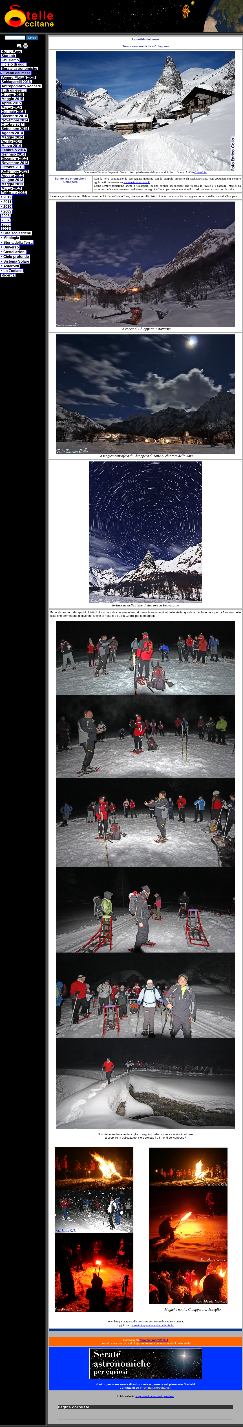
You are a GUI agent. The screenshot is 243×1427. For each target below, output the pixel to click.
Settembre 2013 (15, 171)
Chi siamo (10, 60)
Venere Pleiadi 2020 (18, 77)
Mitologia (11, 238)
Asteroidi (11, 266)
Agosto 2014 (12, 133)
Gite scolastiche (17, 233)
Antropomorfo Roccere (21, 86)
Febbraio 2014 (14, 150)
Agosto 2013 (12, 176)
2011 (7, 202)
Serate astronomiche (19, 68)
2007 (6, 220)
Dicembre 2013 (14, 158)
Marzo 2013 (11, 188)
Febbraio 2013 (14, 193)
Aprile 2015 (11, 103)
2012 (7, 197)
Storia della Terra (18, 242)
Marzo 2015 (11, 107)
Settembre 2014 (15, 129)
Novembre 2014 (15, 120)
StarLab (8, 56)
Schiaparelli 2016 (16, 82)
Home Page (11, 51)
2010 (7, 207)
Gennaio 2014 (13, 154)
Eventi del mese (17, 73)
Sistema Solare (16, 261)
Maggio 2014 (12, 137)
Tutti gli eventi (14, 90)
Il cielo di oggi (14, 64)
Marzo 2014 (11, 146)
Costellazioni (14, 252)
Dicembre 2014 (14, 116)
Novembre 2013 (15, 163)
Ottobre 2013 (13, 167)
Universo (11, 247)
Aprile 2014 (11, 141)
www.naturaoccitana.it (137, 182)
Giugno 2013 (12, 180)
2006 (6, 224)
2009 (7, 211)
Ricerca (8, 275)
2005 (6, 229)
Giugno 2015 (12, 95)
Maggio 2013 (12, 184)
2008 (6, 216)
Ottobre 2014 (13, 124)
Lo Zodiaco (12, 271)
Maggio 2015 (12, 99)
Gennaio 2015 (13, 112)
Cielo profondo (16, 257)
